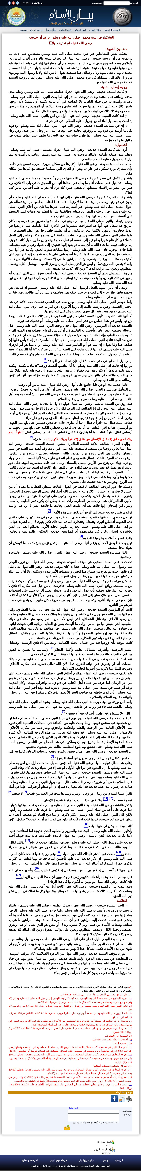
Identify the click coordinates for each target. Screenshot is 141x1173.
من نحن (23, 30)
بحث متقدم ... (97, 3)
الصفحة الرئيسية (112, 30)
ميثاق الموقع (95, 30)
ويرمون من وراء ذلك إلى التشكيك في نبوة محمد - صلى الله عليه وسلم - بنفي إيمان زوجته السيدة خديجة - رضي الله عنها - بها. (70, 77)
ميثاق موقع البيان (86, 1160)
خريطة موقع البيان (58, 1160)
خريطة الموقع (36, 30)
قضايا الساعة (65, 30)
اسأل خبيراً (51, 30)
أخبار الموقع (80, 30)
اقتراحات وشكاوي (29, 1160)
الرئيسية (119, 1160)
